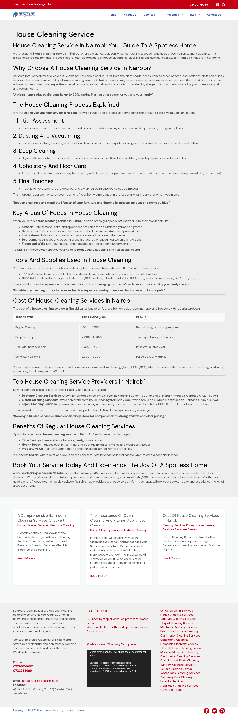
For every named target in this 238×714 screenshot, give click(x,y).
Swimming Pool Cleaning (176, 677)
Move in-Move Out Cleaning (179, 652)
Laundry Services (172, 681)
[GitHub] (223, 5)
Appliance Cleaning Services (179, 685)
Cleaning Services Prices (178, 525)
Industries (179, 15)
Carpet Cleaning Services (177, 623)
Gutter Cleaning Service (176, 669)
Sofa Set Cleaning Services (178, 619)
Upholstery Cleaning (174, 639)
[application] (119, 668)
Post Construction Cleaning (179, 631)
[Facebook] (217, 5)
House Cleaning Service (32, 525)
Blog (197, 15)
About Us (138, 15)
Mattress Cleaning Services (178, 627)
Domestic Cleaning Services (179, 644)
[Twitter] (214, 710)
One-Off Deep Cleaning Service (181, 648)
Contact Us (215, 15)
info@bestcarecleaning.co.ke (41, 681)
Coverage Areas (171, 689)
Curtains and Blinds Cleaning (179, 660)
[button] (199, 4)
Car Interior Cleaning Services (180, 635)
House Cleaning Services (176, 614)
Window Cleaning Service (177, 664)
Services (157, 15)
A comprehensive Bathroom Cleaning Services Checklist (41, 518)
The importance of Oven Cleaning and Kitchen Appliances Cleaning (118, 520)
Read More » (25, 558)
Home (123, 15)
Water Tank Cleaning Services (180, 673)
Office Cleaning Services (176, 610)
